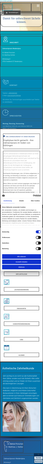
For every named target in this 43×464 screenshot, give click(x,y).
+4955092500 (12, 109)
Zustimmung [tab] (8, 200)
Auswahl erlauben (21, 262)
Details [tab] (21, 200)
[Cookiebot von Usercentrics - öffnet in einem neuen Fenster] (33, 196)
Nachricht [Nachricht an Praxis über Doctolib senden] (38, 461)
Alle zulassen (21, 256)
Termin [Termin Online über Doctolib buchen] (38, 458)
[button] (35, 5)
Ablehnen (21, 267)
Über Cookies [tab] (35, 200)
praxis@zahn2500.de (14, 111)
